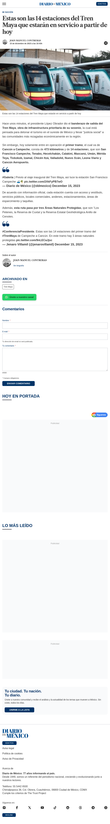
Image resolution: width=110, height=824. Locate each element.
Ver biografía (18, 266)
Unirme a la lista (19, 710)
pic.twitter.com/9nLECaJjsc (34, 240)
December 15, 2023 (66, 186)
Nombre (6, 320)
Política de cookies (12, 753)
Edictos (9, 743)
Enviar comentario (18, 383)
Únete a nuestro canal (19, 297)
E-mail (5, 332)
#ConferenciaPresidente (18, 231)
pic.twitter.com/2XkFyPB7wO (43, 181)
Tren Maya (8, 287)
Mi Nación (7, 12)
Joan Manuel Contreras (25, 40)
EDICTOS (102, 4)
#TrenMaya (9, 235)
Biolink (9, 815)
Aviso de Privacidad (13, 758)
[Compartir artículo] (106, 43)
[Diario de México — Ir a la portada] (55, 4)
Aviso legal (8, 748)
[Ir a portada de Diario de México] (55, 733)
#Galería (7, 177)
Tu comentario (9, 346)
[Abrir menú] (4, 4)
